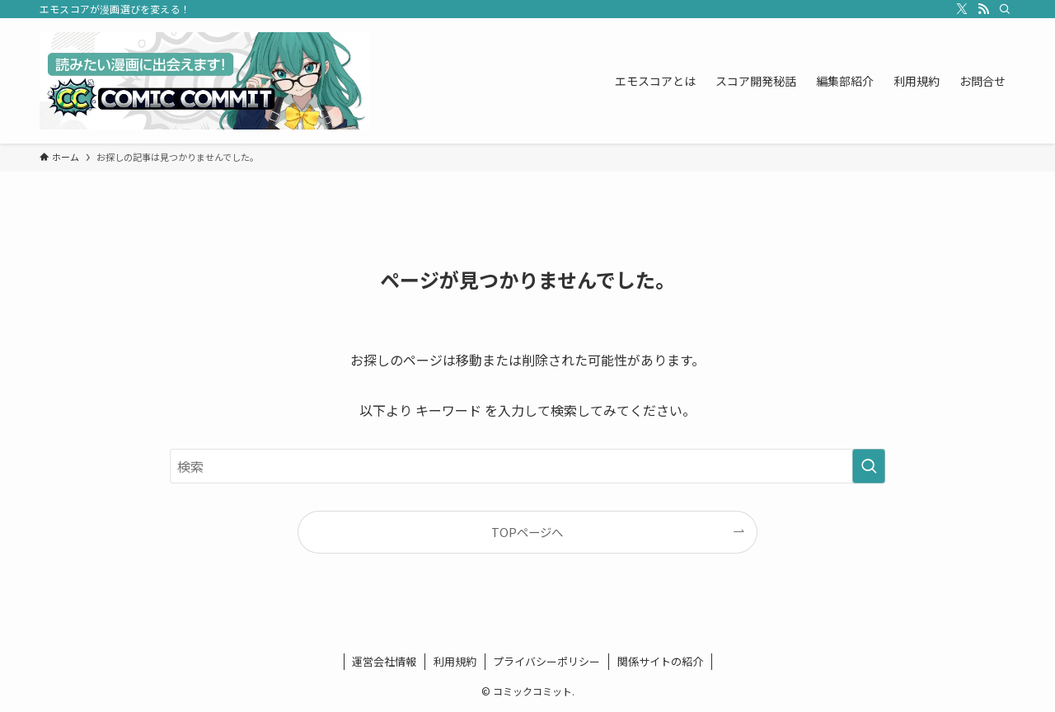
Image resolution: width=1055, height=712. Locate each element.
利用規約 (455, 661)
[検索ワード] (527, 466)
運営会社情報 (384, 661)
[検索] (1004, 9)
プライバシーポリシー (546, 661)
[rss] (983, 9)
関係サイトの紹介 (660, 661)
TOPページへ (527, 531)
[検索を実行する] (868, 466)
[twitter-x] (962, 9)
